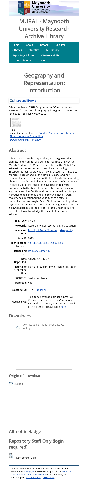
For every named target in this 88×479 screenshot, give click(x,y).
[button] (11, 456)
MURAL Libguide (21, 60)
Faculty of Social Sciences (42, 230)
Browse (44, 45)
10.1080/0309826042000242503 (46, 243)
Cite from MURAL (51, 55)
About (29, 45)
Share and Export (23, 100)
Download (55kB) (19, 139)
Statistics (34, 50)
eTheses (17, 50)
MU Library (52, 50)
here (63, 306)
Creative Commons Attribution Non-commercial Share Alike (42, 134)
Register (60, 45)
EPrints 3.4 (28, 471)
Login (41, 60)
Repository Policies (23, 55)
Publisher (40, 289)
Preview (36, 139)
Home (15, 45)
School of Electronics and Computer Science (41, 473)
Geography (66, 230)
